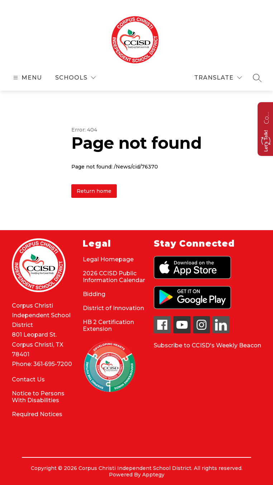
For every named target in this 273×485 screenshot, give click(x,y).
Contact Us (28, 379)
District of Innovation (113, 308)
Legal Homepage (108, 259)
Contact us (266, 117)
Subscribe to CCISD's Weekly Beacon (207, 345)
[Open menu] (26, 77)
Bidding (94, 294)
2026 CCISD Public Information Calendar (114, 277)
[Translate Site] (218, 77)
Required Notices (37, 414)
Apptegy (153, 474)
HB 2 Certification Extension (108, 325)
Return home (94, 191)
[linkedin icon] (221, 331)
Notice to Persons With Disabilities (38, 397)
